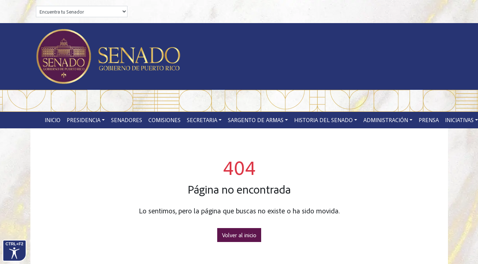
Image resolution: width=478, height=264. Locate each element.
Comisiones (164, 120)
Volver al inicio (239, 235)
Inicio (52, 120)
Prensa (429, 120)
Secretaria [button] (202, 120)
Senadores (126, 120)
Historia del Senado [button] (323, 120)
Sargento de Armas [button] (256, 120)
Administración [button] (385, 120)
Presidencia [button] (83, 120)
